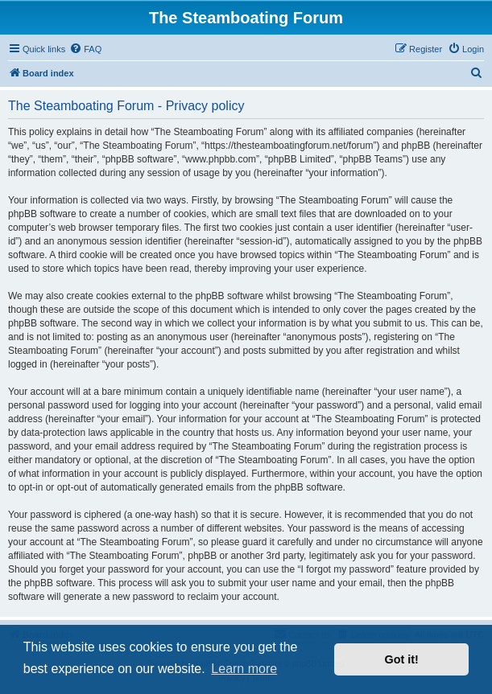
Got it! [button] (402, 659)
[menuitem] (85, 49)
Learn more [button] (244, 669)
